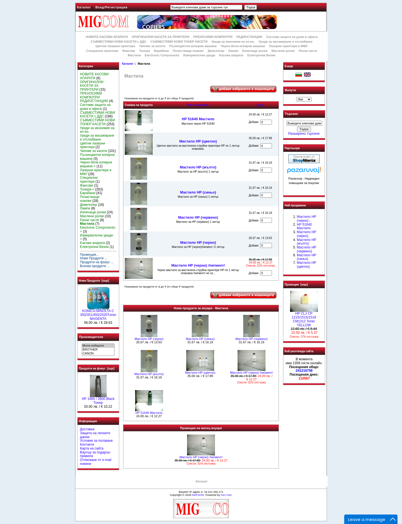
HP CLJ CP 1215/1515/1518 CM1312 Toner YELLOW (304, 318)
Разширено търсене (303, 134)
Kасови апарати (231, 55)
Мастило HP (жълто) (198, 167)
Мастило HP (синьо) (198, 192)
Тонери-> (87, 189)
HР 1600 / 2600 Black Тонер (98, 399)
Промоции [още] (296, 284)
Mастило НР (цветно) (198, 141)
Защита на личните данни (95, 435)
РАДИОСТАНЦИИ (249, 36)
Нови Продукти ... (93, 258)
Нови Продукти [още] (94, 280)
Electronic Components (162, 55)
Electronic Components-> (98, 229)
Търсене (291, 114)
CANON (98, 354)
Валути (290, 90)
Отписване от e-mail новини (95, 462)
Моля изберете (98, 346)
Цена (260, 105)
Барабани (161, 50)
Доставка (87, 429)
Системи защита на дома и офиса (291, 36)
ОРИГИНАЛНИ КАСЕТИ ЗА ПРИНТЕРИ (160, 36)
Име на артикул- (198, 105)
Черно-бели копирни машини (243, 46)
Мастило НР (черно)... (306, 219)
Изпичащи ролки (255, 50)
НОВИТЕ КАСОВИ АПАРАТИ (107, 36)
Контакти (87, 444)
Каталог (84, 7)
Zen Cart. (226, 494)
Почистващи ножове (188, 50)
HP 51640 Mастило (198, 119)
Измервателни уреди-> (97, 237)
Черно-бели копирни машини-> (96, 164)
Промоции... (89, 255)
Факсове (128, 50)
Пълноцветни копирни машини (193, 46)
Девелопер (216, 50)
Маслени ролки (283, 50)
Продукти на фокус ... (96, 262)
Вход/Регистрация (111, 7)
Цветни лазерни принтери (115, 46)
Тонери (144, 50)
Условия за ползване (96, 441)
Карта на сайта (91, 448)
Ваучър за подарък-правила (95, 454)
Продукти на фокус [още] (96, 368)
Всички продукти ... (95, 266)
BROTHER (98, 350)
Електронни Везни (261, 55)
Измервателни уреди (199, 55)
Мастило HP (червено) (198, 217)
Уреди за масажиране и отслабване (285, 41)
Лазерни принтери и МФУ (288, 46)
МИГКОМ (198, 494)
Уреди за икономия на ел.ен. (233, 41)
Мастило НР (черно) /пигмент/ (198, 265)
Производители (91, 337)
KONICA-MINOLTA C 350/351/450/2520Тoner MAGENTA (98, 313)
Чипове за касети (152, 46)
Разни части (308, 50)
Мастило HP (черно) (198, 242)
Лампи (233, 50)
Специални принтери (102, 50)
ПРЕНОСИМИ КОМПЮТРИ (212, 36)
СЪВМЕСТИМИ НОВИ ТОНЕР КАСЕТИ (179, 41)
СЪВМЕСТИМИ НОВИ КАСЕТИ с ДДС (119, 41)
